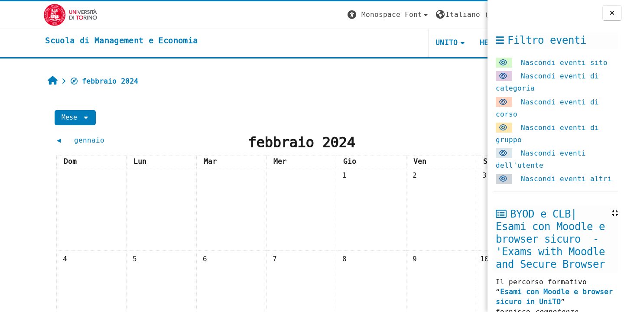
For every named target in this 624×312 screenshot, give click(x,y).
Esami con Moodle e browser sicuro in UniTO (554, 297)
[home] (78, 41)
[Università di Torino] (27, 15)
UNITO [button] (384, 43)
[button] (325, 15)
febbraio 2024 (65, 81)
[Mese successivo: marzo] (421, 140)
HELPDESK (434, 43)
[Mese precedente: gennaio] (75, 140)
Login (470, 15)
